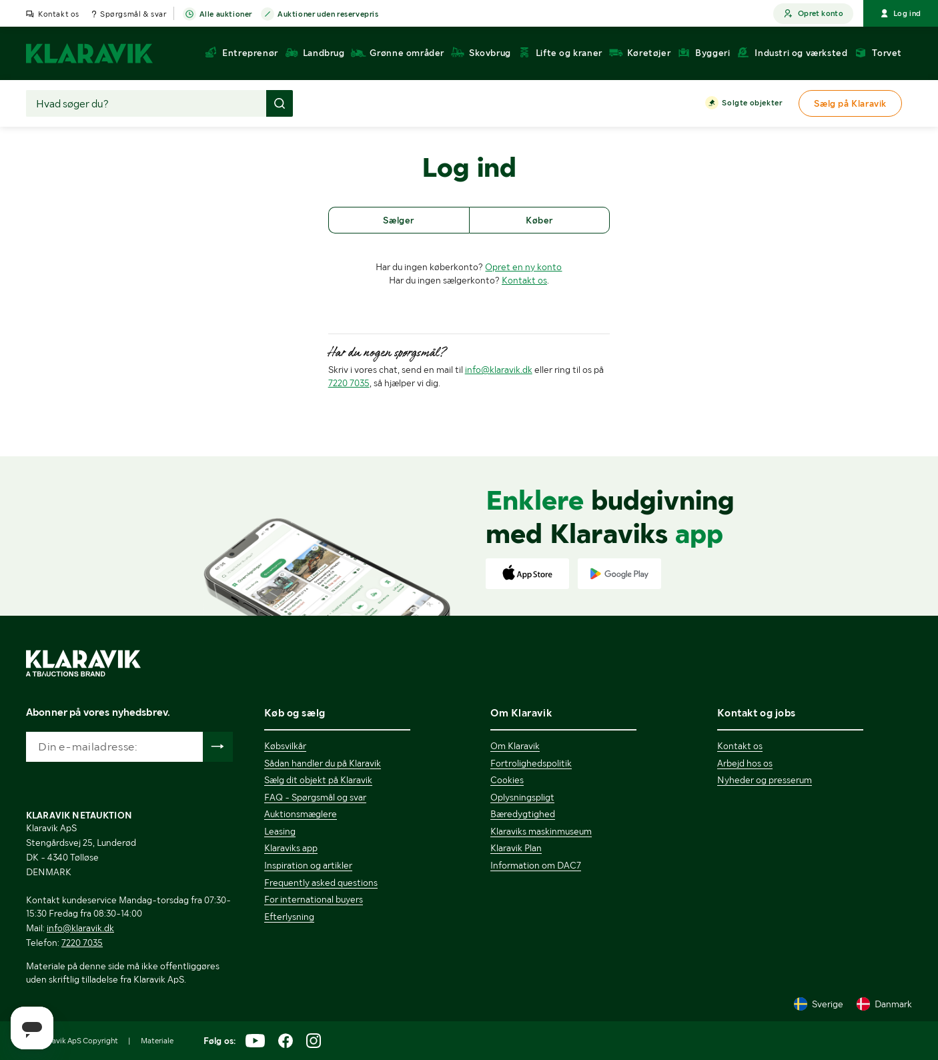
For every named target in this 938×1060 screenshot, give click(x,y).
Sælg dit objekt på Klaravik (318, 779)
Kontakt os (58, 14)
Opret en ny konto (523, 266)
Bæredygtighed (522, 814)
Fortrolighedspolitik (531, 763)
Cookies (507, 779)
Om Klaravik (515, 745)
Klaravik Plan (516, 848)
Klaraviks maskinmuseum (541, 831)
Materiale (157, 1040)
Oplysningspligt (522, 797)
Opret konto (813, 14)
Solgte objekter (752, 103)
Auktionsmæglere (300, 814)
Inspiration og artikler (308, 865)
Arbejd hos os (745, 763)
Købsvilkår (285, 745)
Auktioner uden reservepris (328, 15)
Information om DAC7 (535, 865)
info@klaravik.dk (498, 369)
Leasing (280, 831)
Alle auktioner (225, 15)
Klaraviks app (291, 848)
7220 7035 (349, 383)
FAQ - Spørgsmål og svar (315, 797)
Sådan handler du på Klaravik (322, 763)
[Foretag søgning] (279, 103)
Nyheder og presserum (764, 779)
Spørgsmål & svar (133, 14)
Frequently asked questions (321, 882)
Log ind (900, 13)
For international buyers (313, 899)
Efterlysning (289, 916)
